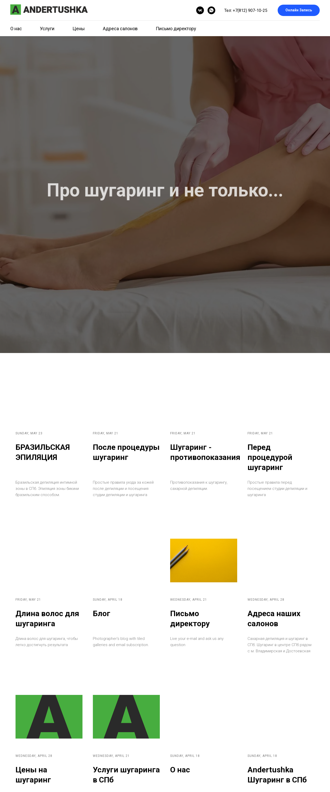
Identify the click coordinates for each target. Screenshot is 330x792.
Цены (78, 28)
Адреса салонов (120, 28)
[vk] (200, 10)
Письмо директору (176, 28)
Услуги (47, 28)
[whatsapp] (211, 10)
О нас (16, 28)
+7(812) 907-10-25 (250, 10)
